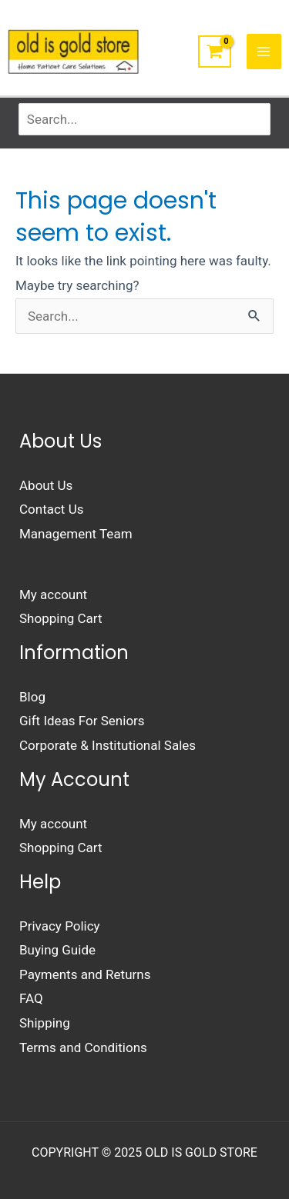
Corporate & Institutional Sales (107, 745)
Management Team (76, 533)
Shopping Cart (60, 618)
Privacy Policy (59, 926)
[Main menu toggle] (264, 51)
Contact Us (51, 509)
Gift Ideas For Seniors (82, 720)
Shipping (44, 1023)
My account (53, 594)
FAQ (31, 998)
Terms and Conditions (83, 1047)
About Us (45, 485)
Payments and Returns (84, 974)
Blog (32, 696)
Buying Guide (57, 950)
